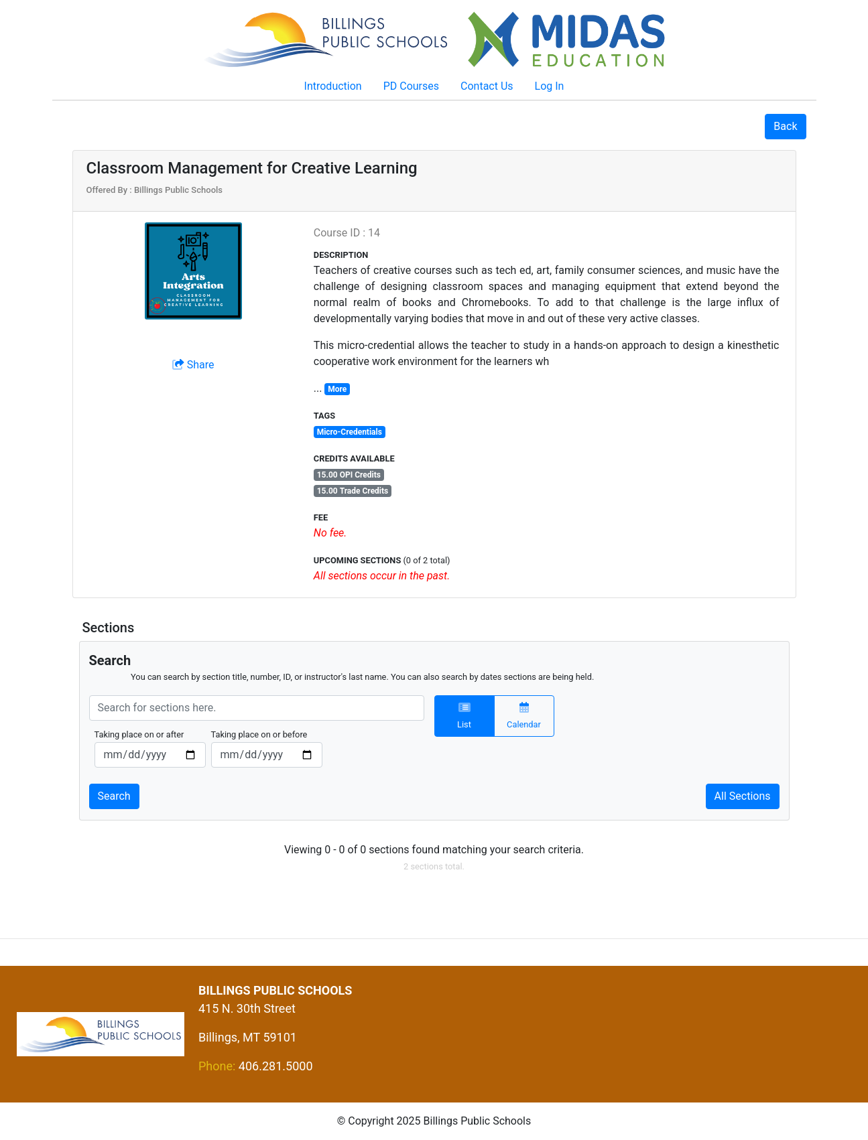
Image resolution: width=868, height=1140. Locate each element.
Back (785, 126)
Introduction (333, 86)
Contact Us (486, 86)
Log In (549, 86)
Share (193, 364)
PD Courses (411, 86)
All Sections (743, 796)
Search (114, 796)
